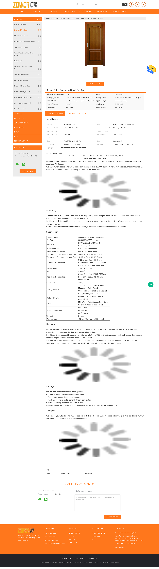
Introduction (74, 533)
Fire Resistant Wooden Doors (27, 41)
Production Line (98, 533)
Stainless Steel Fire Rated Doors (27, 68)
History (72, 536)
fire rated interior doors (67, 473)
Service (72, 539)
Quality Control (86, 11)
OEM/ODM (96, 536)
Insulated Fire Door (27, 30)
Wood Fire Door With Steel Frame (27, 54)
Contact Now (95, 84)
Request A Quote (120, 11)
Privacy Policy (78, 558)
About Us (53, 11)
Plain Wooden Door (27, 109)
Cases (16, 136)
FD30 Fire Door (27, 61)
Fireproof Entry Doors (27, 92)
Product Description (77, 113)
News (16, 132)
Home (21, 11)
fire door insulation (85, 473)
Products (37, 11)
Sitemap (64, 558)
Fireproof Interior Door (27, 86)
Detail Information (55, 113)
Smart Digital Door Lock (27, 103)
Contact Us (102, 11)
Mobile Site (93, 558)
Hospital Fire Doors (27, 80)
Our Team (73, 543)
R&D (93, 539)
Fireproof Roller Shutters (27, 97)
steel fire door (52, 473)
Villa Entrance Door (27, 47)
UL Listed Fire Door (27, 36)
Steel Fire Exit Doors (27, 75)
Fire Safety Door (27, 24)
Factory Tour (69, 11)
